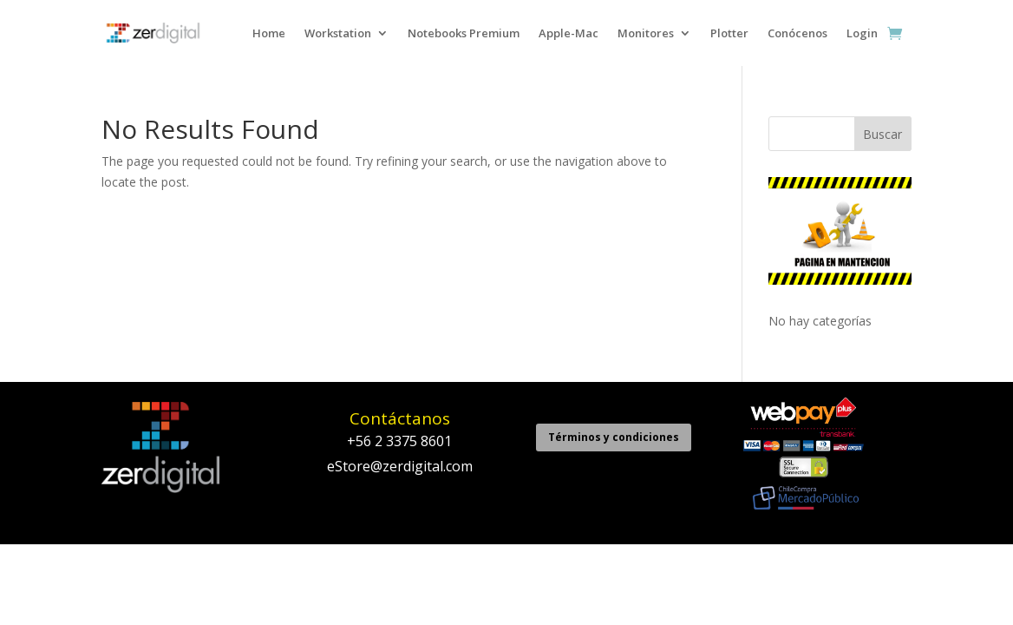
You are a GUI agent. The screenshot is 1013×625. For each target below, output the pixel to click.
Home (268, 33)
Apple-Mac (568, 33)
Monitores (646, 33)
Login (862, 33)
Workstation (337, 33)
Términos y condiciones (613, 437)
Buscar (882, 134)
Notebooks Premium (464, 33)
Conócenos (797, 33)
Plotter (729, 33)
